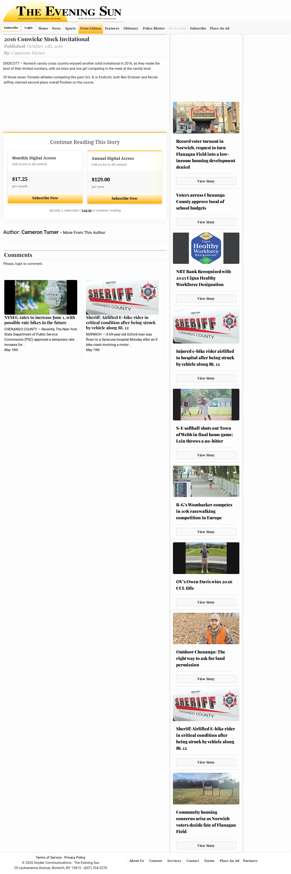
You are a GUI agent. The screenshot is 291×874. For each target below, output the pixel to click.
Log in (86, 210)
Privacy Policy (75, 857)
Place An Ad (219, 28)
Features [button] (112, 28)
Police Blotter (154, 28)
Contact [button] (193, 861)
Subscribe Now (45, 198)
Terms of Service (49, 857)
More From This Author (84, 232)
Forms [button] (209, 861)
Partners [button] (250, 861)
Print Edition (90, 28)
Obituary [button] (130, 28)
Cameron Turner (41, 232)
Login (29, 27)
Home (43, 28)
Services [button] (174, 861)
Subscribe (11, 27)
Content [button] (156, 861)
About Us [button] (137, 861)
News (56, 28)
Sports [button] (70, 28)
